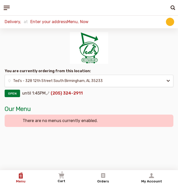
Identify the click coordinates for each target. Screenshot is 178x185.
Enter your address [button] (48, 21)
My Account (151, 177)
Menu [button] (72, 21)
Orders (103, 177)
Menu (20, 177)
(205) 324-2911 (67, 93)
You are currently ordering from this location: (48, 71)
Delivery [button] (12, 21)
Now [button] (84, 21)
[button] (170, 22)
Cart (61, 177)
